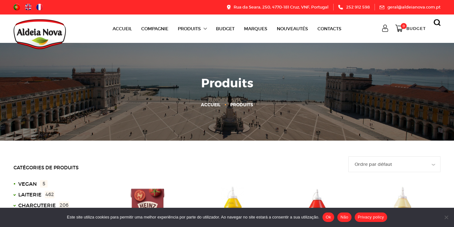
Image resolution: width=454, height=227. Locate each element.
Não (344, 217)
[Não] (446, 217)
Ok (328, 217)
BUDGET (225, 29)
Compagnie (154, 29)
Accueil (122, 29)
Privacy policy (371, 217)
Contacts (329, 29)
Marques (255, 29)
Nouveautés (292, 29)
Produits (189, 29)
